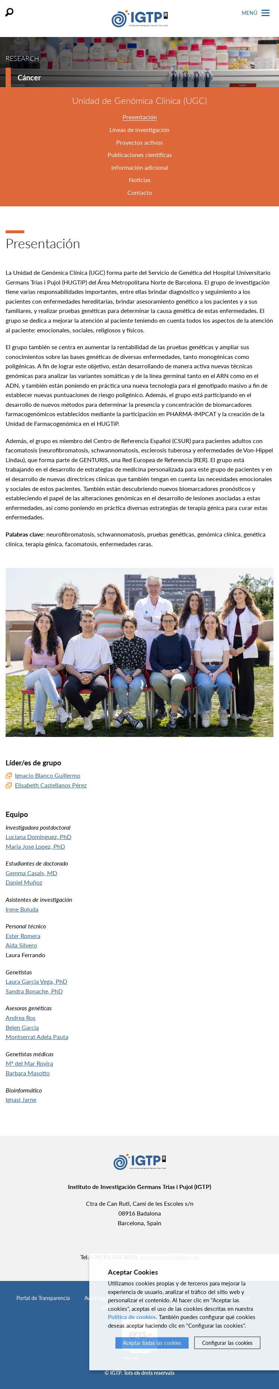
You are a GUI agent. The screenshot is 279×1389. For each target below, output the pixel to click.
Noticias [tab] (140, 179)
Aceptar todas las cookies (152, 1343)
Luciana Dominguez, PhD (38, 836)
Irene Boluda (22, 909)
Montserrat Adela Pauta (37, 1036)
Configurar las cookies (227, 1343)
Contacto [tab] (139, 192)
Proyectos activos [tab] (139, 142)
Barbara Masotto (28, 1072)
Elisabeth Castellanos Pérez (51, 785)
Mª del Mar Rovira (29, 1063)
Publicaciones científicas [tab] (140, 154)
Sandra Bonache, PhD (34, 991)
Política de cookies (132, 1316)
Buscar (9, 12)
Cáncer (29, 77)
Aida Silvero (21, 945)
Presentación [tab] (140, 116)
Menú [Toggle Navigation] (256, 13)
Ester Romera (23, 935)
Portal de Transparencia (43, 1298)
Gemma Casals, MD (31, 872)
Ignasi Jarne (21, 1099)
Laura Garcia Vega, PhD (36, 981)
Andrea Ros (20, 1017)
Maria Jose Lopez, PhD (35, 846)
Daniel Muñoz (24, 882)
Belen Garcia (22, 1027)
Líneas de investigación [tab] (139, 129)
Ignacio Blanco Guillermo (47, 775)
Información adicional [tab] (139, 167)
